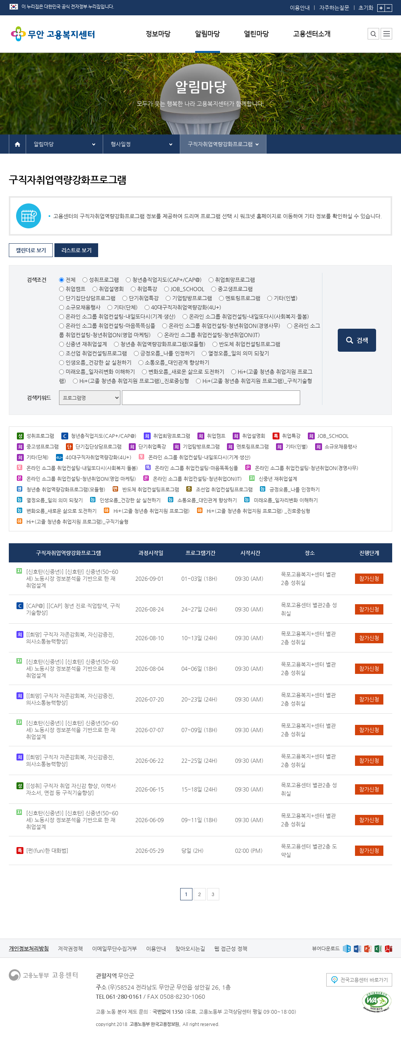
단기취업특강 (144, 298)
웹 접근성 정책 (230, 949)
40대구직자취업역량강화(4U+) (186, 307)
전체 (71, 280)
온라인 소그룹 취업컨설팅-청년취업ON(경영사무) (224, 326)
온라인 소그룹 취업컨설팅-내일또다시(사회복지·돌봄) (249, 316)
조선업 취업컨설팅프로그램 (96, 353)
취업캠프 (75, 289)
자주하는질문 (334, 8)
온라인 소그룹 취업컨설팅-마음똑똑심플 (110, 326)
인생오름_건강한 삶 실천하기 (98, 362)
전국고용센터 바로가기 (364, 980)
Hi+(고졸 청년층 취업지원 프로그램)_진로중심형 (134, 381)
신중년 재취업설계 (86, 344)
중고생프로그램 (235, 289)
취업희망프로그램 (235, 280)
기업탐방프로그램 (192, 298)
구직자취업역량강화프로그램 (220, 144)
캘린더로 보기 (31, 250)
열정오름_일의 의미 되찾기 (238, 353)
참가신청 (369, 578)
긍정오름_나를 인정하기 (167, 353)
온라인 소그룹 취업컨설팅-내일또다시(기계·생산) (121, 316)
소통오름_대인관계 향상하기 (177, 362)
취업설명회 (111, 289)
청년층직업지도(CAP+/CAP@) (167, 280)
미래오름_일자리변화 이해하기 (100, 372)
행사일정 (121, 144)
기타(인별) (285, 298)
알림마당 (44, 144)
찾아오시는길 (190, 949)
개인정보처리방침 (29, 949)
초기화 (365, 5)
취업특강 (147, 289)
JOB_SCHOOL (187, 289)
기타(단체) (126, 307)
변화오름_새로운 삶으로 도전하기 (186, 372)
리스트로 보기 (76, 250)
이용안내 (300, 8)
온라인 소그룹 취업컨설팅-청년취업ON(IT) (212, 335)
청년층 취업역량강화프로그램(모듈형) (162, 344)
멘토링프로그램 (242, 298)
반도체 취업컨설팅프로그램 (249, 344)
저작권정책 (70, 949)
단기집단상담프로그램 (90, 298)
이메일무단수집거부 (114, 949)
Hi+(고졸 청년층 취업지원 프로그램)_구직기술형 (257, 381)
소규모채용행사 (83, 307)
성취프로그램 (104, 280)
